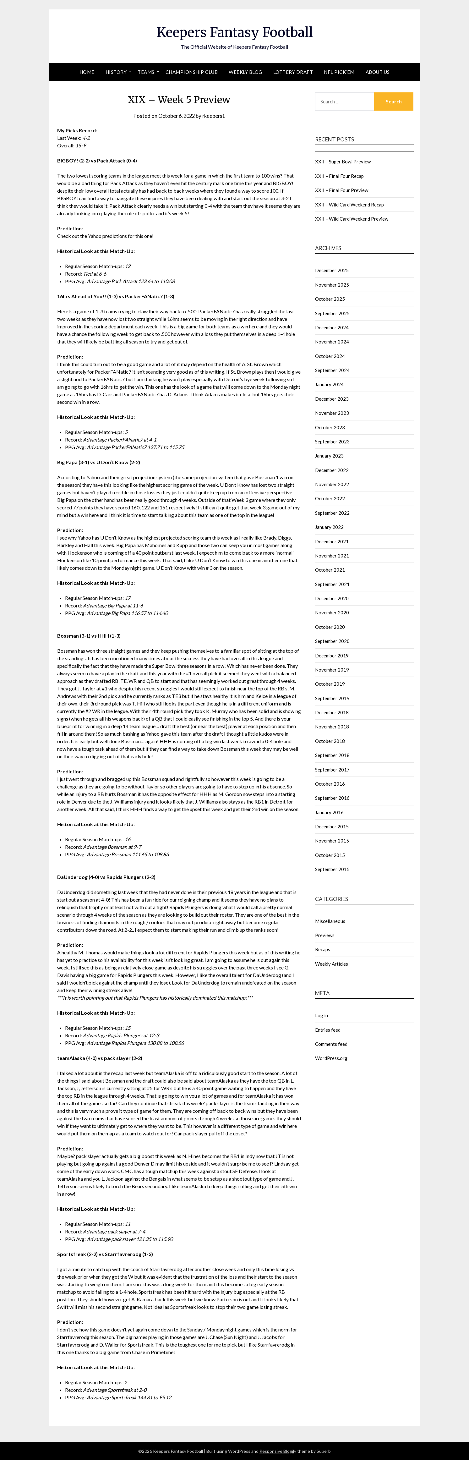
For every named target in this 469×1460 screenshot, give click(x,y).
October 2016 (330, 784)
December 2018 (332, 712)
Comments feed (331, 1044)
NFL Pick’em (339, 72)
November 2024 (332, 341)
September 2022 (332, 513)
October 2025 (330, 299)
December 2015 (332, 826)
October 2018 (330, 741)
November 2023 (332, 413)
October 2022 (330, 498)
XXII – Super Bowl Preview (343, 161)
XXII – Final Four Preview (341, 190)
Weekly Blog (245, 72)
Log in (321, 1015)
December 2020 (332, 598)
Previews (325, 935)
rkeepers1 (215, 116)
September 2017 (332, 769)
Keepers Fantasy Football (234, 31)
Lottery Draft (293, 72)
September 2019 (332, 698)
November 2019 (332, 669)
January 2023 (329, 455)
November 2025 (332, 285)
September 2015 (332, 869)
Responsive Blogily (277, 1451)
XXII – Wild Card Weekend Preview (351, 219)
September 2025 (332, 313)
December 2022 (332, 470)
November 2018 (332, 726)
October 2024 (330, 356)
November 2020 (332, 612)
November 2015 (332, 840)
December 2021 (332, 541)
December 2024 (332, 327)
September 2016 (332, 798)
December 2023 (332, 399)
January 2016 (329, 812)
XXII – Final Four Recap (339, 176)
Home (87, 72)
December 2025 (332, 270)
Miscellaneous (330, 921)
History (116, 72)
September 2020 (332, 641)
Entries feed (328, 1030)
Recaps (322, 949)
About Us (378, 72)
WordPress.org (331, 1058)
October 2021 (330, 570)
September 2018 (332, 755)
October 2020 (330, 627)
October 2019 (330, 684)
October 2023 (330, 427)
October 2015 (330, 855)
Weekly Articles (331, 964)
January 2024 (329, 384)
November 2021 (332, 555)
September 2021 (332, 584)
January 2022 (329, 527)
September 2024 (332, 370)
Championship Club (192, 72)
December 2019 (332, 655)
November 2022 (332, 484)
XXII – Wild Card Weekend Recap (349, 204)
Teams (146, 72)
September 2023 (332, 441)
